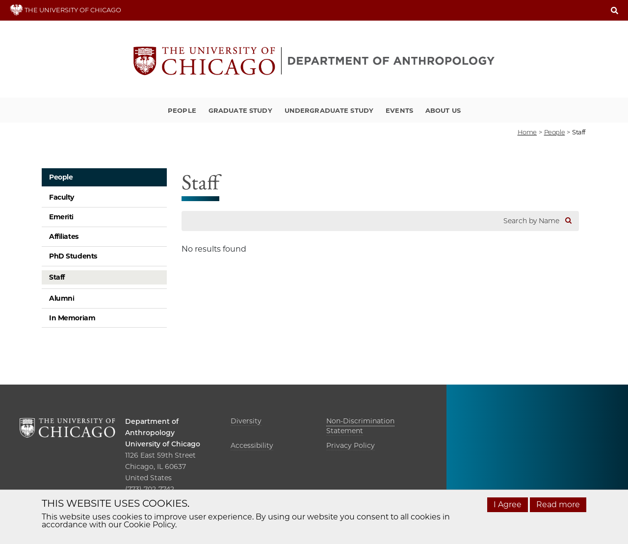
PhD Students (73, 256)
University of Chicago (162, 444)
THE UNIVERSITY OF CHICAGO (65, 10)
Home (527, 132)
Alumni (61, 298)
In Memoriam (72, 317)
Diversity (246, 420)
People (182, 110)
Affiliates (63, 236)
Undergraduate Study (329, 110)
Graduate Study (240, 110)
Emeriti (61, 216)
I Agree (508, 504)
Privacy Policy (350, 445)
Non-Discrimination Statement (360, 425)
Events (399, 110)
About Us (443, 110)
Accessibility (252, 445)
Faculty (61, 197)
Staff (57, 277)
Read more (558, 504)
